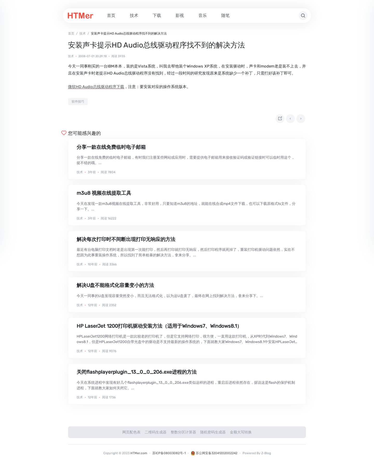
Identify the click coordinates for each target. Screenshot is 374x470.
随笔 (225, 15)
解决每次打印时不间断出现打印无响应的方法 (126, 241)
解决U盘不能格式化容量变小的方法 (115, 287)
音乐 (202, 15)
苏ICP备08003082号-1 (169, 455)
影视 (180, 15)
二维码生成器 (155, 434)
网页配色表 (131, 434)
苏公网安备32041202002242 (214, 455)
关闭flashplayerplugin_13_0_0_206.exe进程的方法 (137, 374)
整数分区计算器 (183, 434)
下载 (157, 15)
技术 (134, 15)
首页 (111, 15)
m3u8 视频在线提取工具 (104, 195)
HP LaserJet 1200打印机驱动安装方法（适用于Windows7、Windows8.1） (159, 328)
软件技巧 (78, 101)
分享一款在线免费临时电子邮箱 (111, 149)
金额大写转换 (241, 434)
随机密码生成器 (213, 434)
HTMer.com (138, 455)
